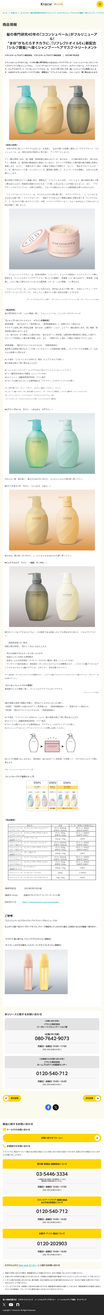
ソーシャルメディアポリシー (45, 1300)
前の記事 (14, 1098)
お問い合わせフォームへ (52, 1138)
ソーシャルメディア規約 (66, 1300)
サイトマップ (82, 1300)
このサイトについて (25, 1300)
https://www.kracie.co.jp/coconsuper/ (41, 902)
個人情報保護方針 (10, 1300)
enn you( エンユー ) (28, 1265)
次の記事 (89, 1098)
